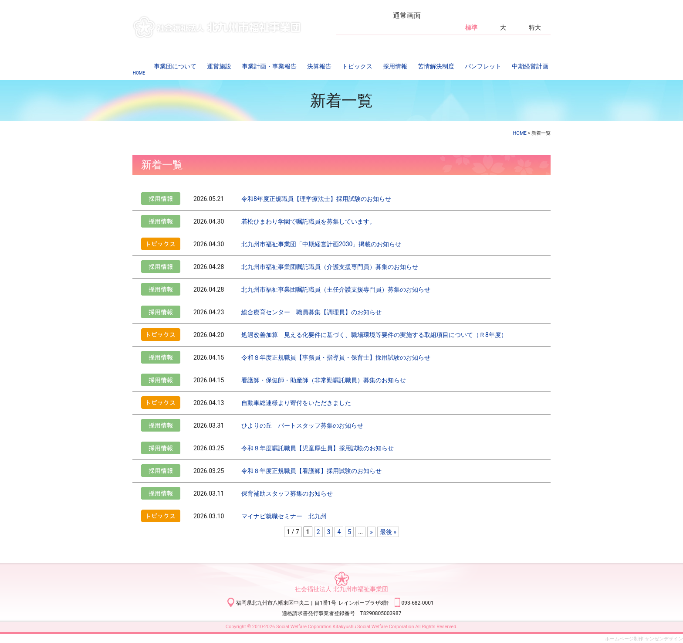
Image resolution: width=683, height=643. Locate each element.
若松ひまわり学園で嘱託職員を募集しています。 (308, 221)
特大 (535, 27)
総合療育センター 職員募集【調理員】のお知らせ (311, 312)
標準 (471, 27)
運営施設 (219, 66)
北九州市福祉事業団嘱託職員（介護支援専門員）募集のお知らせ (329, 266)
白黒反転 (503, 15)
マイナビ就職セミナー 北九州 (284, 516)
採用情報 (395, 66)
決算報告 (319, 66)
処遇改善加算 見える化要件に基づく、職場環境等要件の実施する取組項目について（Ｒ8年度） (374, 334)
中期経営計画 (530, 66)
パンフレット (483, 66)
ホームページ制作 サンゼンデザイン (644, 639)
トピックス (357, 66)
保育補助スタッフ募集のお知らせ (287, 493)
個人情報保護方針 (425, 42)
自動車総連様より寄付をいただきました (296, 402)
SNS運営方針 (467, 42)
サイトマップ (504, 42)
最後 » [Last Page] (388, 531)
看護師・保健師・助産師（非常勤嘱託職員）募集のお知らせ (323, 380)
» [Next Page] (371, 531)
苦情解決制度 (436, 66)
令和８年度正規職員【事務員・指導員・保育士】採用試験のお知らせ (335, 357)
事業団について (175, 66)
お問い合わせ (382, 42)
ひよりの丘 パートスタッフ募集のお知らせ (302, 425)
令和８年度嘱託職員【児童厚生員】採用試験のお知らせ (317, 448)
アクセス (349, 42)
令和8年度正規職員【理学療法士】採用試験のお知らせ (316, 198)
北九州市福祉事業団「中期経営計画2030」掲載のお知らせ (321, 244)
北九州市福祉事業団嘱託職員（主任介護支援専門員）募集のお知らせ (335, 289)
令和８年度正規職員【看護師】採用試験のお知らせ (311, 470)
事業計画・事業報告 (269, 66)
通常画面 (407, 15)
